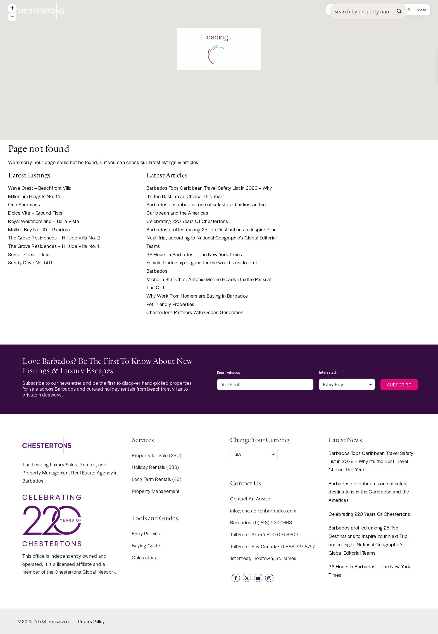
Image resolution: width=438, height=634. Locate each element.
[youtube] (258, 578)
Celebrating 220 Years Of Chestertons (187, 221)
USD (238, 454)
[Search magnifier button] (399, 11)
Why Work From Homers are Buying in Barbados (197, 295)
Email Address (229, 372)
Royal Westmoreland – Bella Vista (43, 221)
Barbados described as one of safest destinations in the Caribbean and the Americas (368, 491)
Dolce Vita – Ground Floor (35, 212)
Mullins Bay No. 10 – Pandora (39, 229)
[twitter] (247, 578)
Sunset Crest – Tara (29, 254)
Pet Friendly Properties (170, 304)
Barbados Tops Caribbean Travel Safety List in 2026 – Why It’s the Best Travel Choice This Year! (370, 461)
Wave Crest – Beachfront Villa (40, 187)
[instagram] (269, 578)
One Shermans (24, 204)
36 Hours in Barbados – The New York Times (194, 254)
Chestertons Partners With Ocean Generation (194, 312)
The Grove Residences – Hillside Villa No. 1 (53, 246)
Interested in (330, 372)
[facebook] (236, 578)
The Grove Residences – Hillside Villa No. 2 (54, 237)
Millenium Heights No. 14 (34, 196)
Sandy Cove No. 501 (30, 262)
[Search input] (362, 11)
